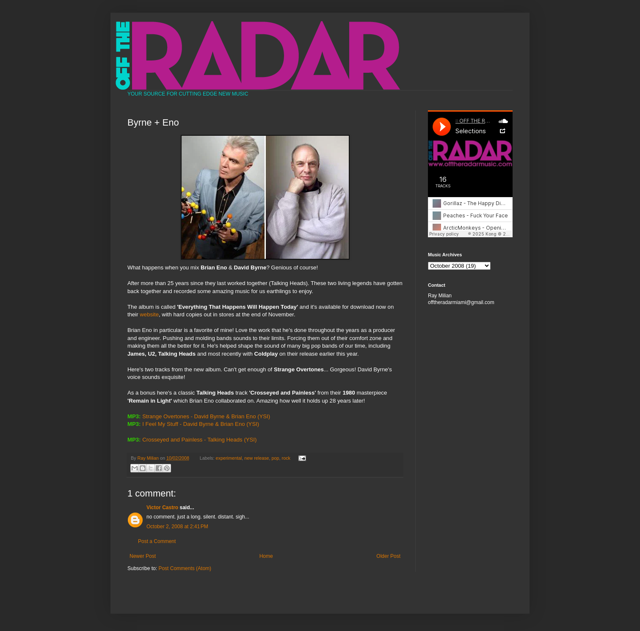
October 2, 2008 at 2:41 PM (177, 526)
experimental (229, 458)
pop (275, 458)
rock (286, 458)
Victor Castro (162, 507)
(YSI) (263, 416)
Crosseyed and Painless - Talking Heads (192, 439)
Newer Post (143, 556)
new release (256, 458)
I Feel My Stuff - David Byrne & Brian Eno (193, 424)
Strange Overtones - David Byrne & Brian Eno (199, 416)
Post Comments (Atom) (184, 568)
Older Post (388, 556)
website (149, 314)
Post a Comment (157, 541)
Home (266, 556)
